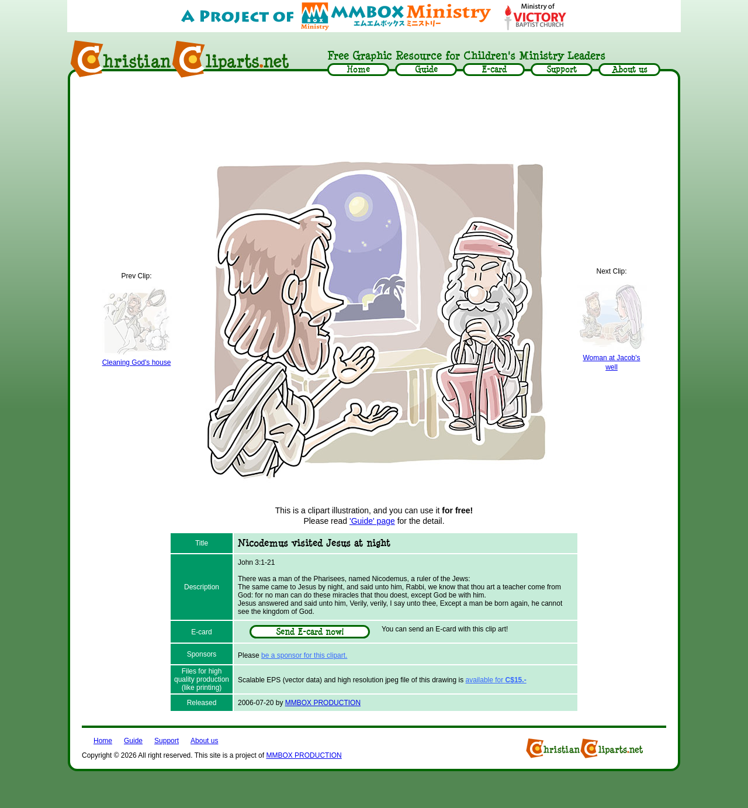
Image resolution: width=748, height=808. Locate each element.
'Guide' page (372, 521)
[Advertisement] (374, 115)
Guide (133, 741)
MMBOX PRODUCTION (323, 703)
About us (204, 741)
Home (103, 741)
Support (166, 741)
